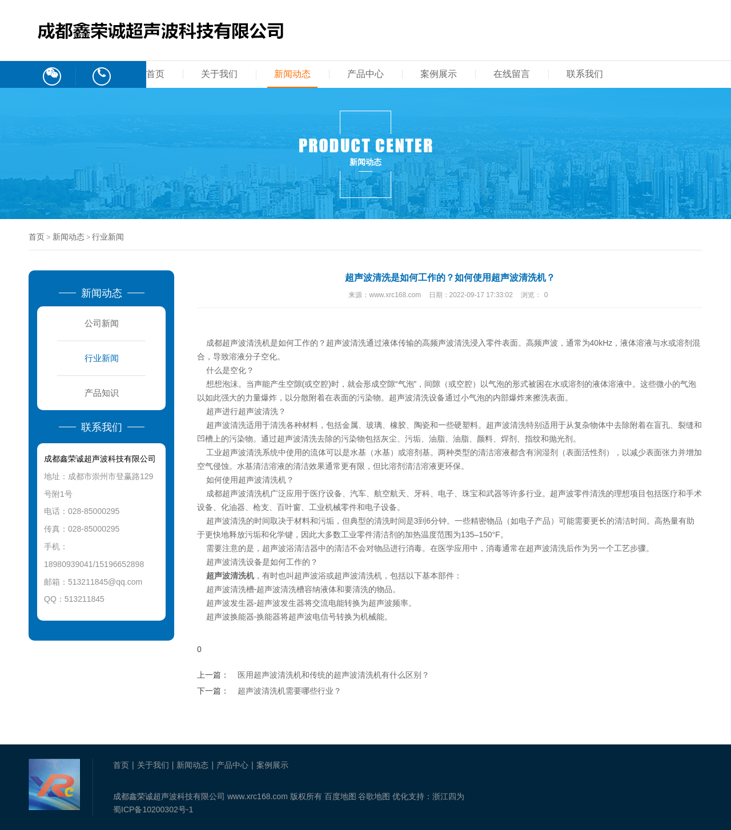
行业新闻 (108, 236)
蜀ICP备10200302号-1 (153, 809)
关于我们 (219, 74)
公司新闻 (102, 323)
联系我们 (585, 74)
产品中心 (365, 74)
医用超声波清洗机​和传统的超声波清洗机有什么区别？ (333, 674)
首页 (155, 74)
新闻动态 (292, 74)
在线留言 (511, 74)
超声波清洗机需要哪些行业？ (290, 690)
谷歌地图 (374, 796)
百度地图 (340, 796)
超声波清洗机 (262, 479)
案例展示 (438, 74)
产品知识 (102, 393)
